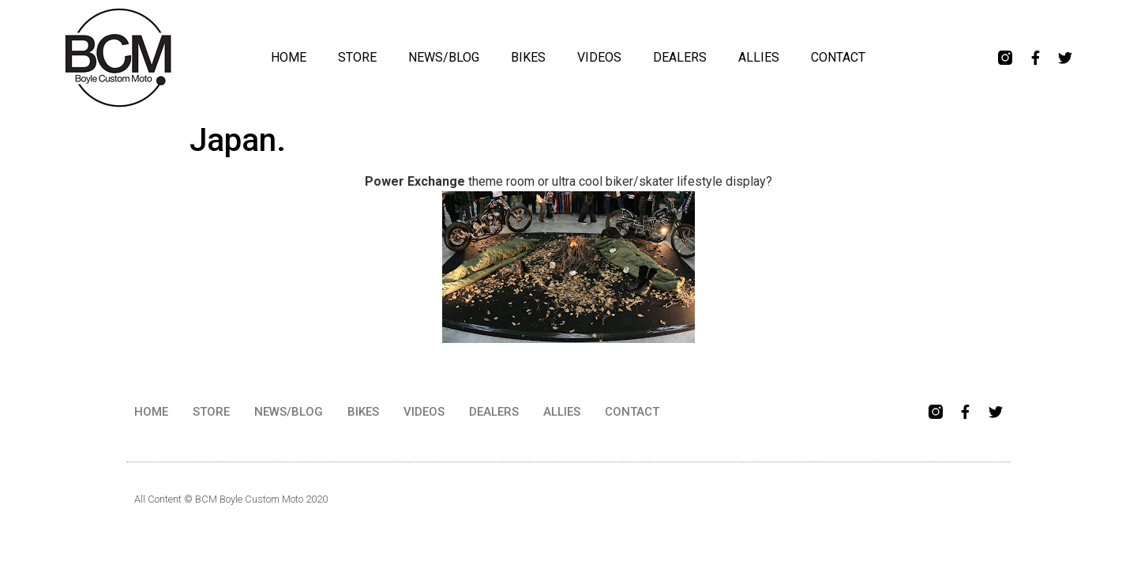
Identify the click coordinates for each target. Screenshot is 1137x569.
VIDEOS (599, 57)
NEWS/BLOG (443, 57)
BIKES (528, 57)
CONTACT (838, 57)
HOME (288, 57)
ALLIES (758, 57)
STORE (357, 57)
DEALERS (680, 57)
